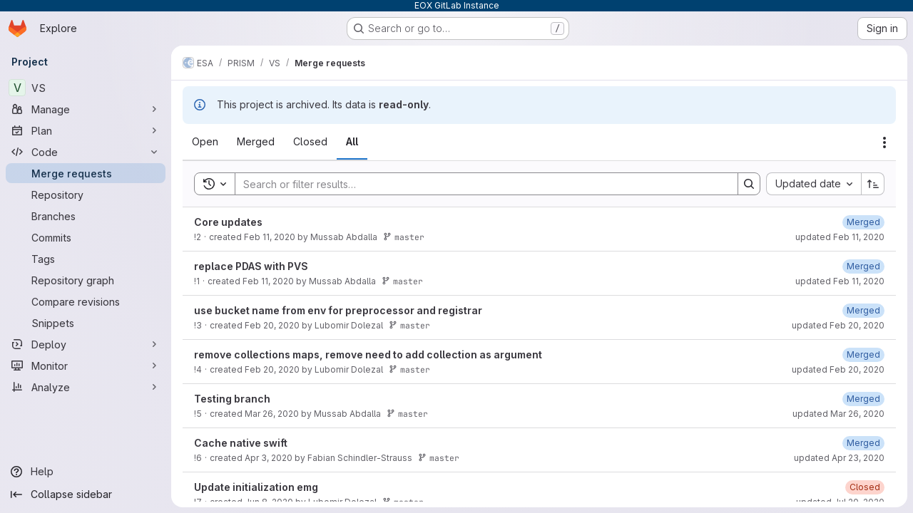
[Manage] (85, 109)
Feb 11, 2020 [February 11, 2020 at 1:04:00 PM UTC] (268, 281)
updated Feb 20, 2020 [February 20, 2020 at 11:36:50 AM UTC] (838, 369)
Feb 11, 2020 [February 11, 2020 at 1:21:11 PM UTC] (269, 237)
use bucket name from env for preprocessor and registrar (338, 310)
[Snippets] (85, 323)
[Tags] (85, 259)
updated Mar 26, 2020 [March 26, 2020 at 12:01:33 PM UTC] (838, 413)
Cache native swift (240, 443)
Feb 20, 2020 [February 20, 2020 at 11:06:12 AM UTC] (272, 369)
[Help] (85, 472)
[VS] (85, 88)
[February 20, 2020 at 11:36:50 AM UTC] (863, 354)
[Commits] (85, 237)
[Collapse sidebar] (85, 494)
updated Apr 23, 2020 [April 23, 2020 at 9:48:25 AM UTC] (839, 457)
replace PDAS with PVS (251, 266)
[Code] (85, 152)
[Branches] (85, 216)
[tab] (205, 142)
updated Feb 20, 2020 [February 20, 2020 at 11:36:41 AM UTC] (838, 325)
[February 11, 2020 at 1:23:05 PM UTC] (863, 266)
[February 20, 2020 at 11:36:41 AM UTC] (863, 310)
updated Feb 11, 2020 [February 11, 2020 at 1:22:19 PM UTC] (839, 237)
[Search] (479, 183)
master (403, 237)
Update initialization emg (256, 487)
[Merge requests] (85, 173)
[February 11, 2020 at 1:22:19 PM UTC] (863, 221)
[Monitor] (85, 365)
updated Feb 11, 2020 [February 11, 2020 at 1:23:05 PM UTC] (839, 281)
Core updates (228, 222)
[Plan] (85, 130)
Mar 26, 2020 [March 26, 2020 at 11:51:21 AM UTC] (272, 413)
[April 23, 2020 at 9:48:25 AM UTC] (863, 442)
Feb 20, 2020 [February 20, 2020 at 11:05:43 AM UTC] (272, 325)
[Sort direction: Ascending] (873, 183)
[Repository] (85, 194)
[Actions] (884, 142)
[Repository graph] (85, 280)
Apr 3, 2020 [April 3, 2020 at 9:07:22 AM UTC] (268, 457)
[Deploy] (85, 344)
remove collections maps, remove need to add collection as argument (368, 354)
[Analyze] (85, 387)
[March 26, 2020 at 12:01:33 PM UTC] (863, 398)
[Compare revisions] (85, 301)
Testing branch (232, 399)
